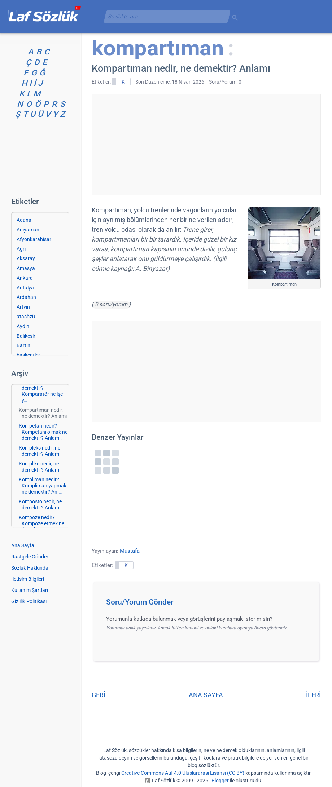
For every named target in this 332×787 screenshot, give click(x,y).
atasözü (26, 316)
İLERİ (313, 695)
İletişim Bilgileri (27, 579)
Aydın (23, 326)
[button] (208, 604)
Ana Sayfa (22, 545)
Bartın (23, 345)
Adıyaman (28, 230)
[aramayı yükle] (164, 16)
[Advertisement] (206, 144)
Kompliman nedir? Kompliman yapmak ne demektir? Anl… (42, 486)
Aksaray (26, 258)
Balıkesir (26, 336)
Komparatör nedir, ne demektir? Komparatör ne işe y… (42, 391)
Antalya (25, 288)
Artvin (23, 307)
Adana (24, 220)
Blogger (220, 780)
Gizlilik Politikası (29, 601)
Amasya (26, 268)
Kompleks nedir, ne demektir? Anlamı (39, 451)
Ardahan (26, 297)
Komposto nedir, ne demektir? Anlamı (40, 504)
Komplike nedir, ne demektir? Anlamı (39, 467)
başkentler (28, 355)
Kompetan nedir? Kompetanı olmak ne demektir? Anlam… (43, 432)
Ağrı (21, 249)
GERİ (98, 695)
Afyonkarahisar (34, 239)
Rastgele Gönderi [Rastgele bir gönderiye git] (30, 557)
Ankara (25, 278)
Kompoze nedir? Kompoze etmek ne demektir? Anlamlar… (41, 526)
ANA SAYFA (206, 695)
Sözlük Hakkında (29, 568)
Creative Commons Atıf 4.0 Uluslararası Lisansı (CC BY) (182, 773)
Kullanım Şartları (29, 590)
